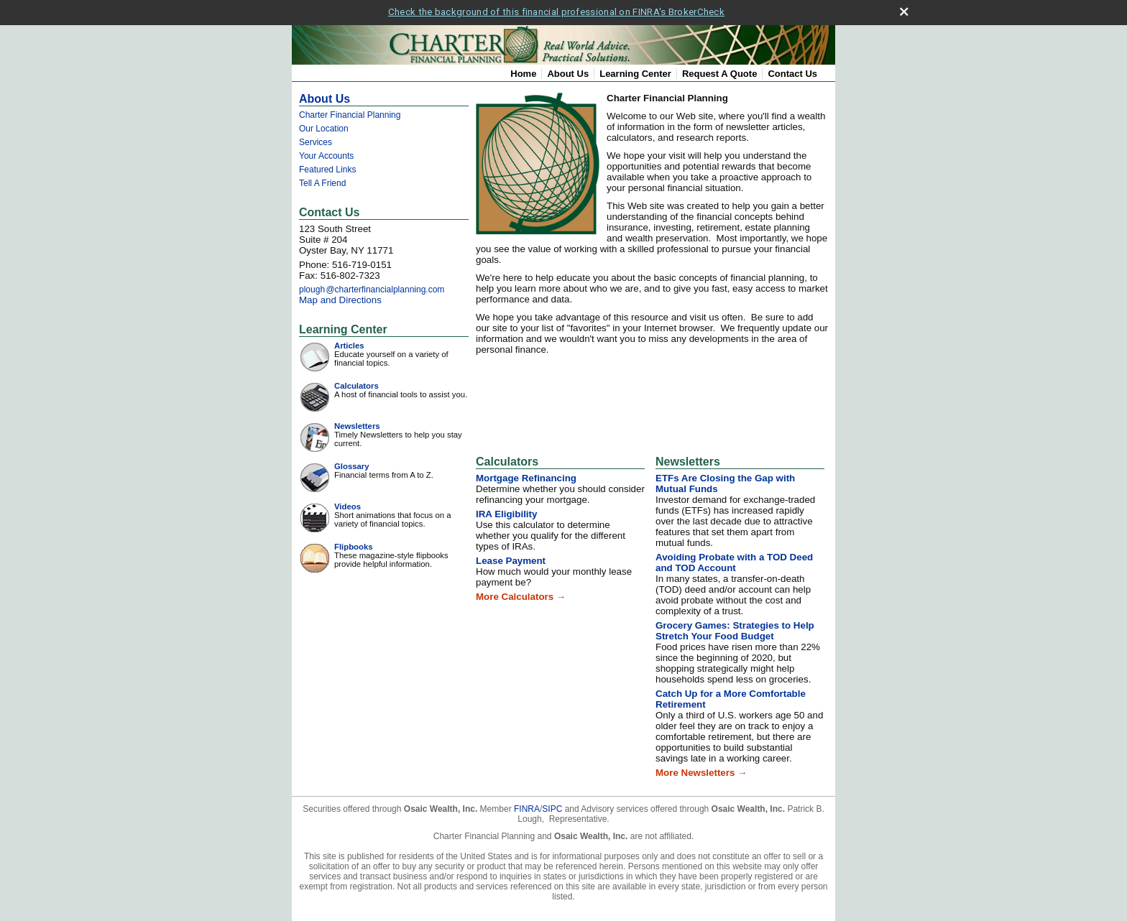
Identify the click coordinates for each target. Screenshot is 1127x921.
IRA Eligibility (506, 511)
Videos (347, 503)
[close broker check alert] (903, 9)
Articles (349, 342)
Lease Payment (511, 557)
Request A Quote (720, 70)
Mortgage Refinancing (526, 475)
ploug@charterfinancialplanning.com (371, 287)
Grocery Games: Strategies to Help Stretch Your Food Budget (735, 628)
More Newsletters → (701, 769)
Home (523, 70)
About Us (568, 70)
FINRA (527, 806)
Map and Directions (340, 297)
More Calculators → (521, 593)
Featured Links (327, 167)
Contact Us (792, 70)
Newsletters (357, 423)
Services (315, 139)
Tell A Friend (322, 180)
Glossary (351, 463)
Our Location (324, 126)
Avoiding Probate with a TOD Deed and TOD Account (734, 559)
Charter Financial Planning (349, 112)
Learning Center (635, 70)
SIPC (552, 806)
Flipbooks (353, 544)
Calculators (356, 383)
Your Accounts (326, 153)
